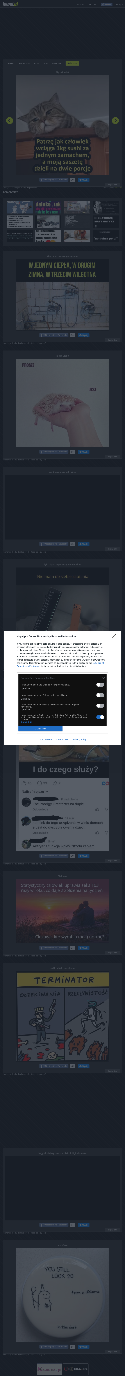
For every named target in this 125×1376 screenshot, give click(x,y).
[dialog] (62, 688)
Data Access (62, 739)
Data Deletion (45, 739)
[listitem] (62, 678)
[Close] (115, 637)
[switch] (100, 685)
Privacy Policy (79, 739)
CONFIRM (40, 729)
